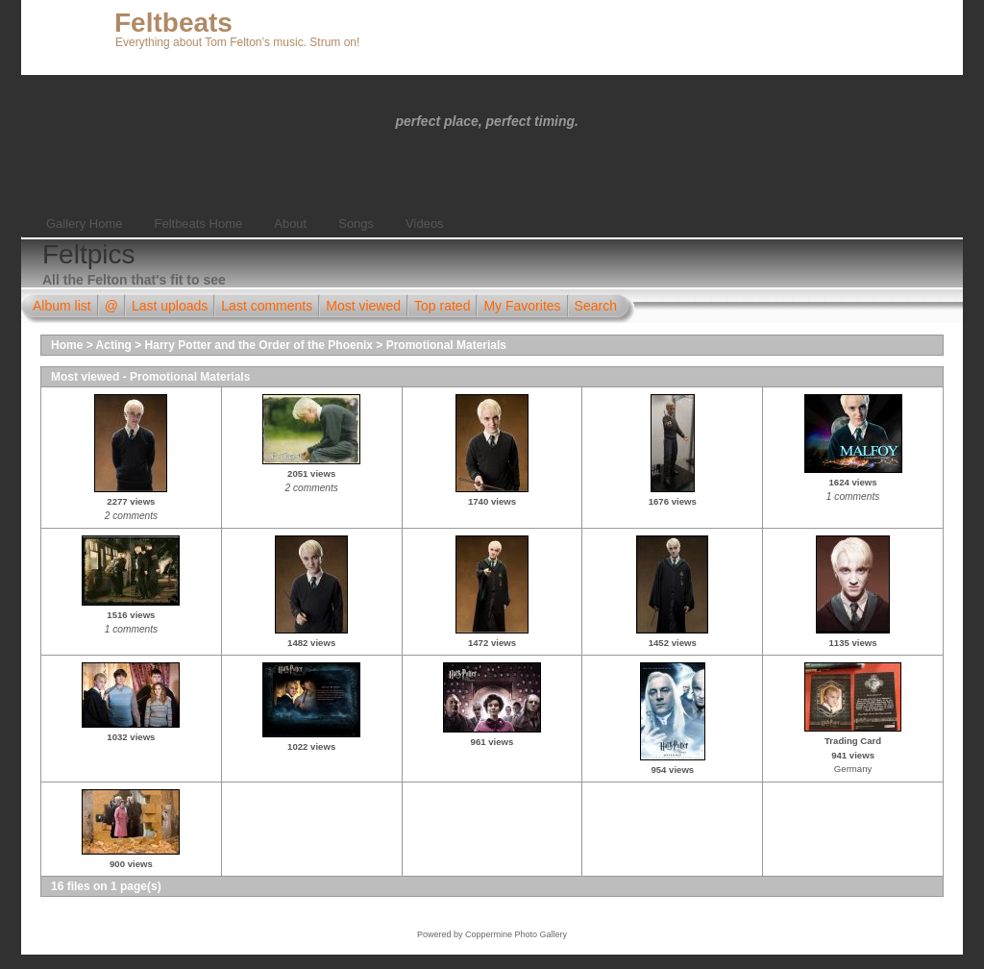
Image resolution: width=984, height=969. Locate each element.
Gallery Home (84, 223)
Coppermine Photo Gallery (516, 934)
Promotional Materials (446, 345)
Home (67, 345)
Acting (114, 345)
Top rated (442, 305)
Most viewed (363, 305)
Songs (356, 223)
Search (596, 305)
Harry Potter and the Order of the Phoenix (259, 345)
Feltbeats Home (198, 223)
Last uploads (170, 305)
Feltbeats (173, 22)
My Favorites (521, 305)
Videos (425, 223)
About (290, 223)
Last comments (266, 305)
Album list (62, 305)
